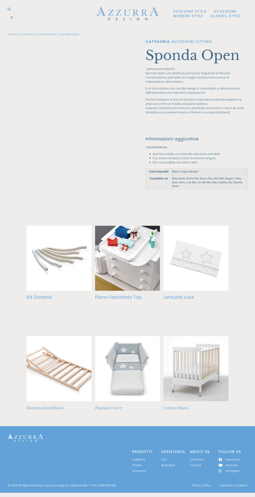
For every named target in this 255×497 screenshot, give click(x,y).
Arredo (136, 465)
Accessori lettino (45, 34)
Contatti (195, 465)
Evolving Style (190, 11)
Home (12, 34)
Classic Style (225, 16)
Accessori (225, 11)
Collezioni (138, 460)
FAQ (163, 460)
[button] (9, 9)
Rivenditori (168, 465)
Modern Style (188, 16)
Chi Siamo (197, 460)
